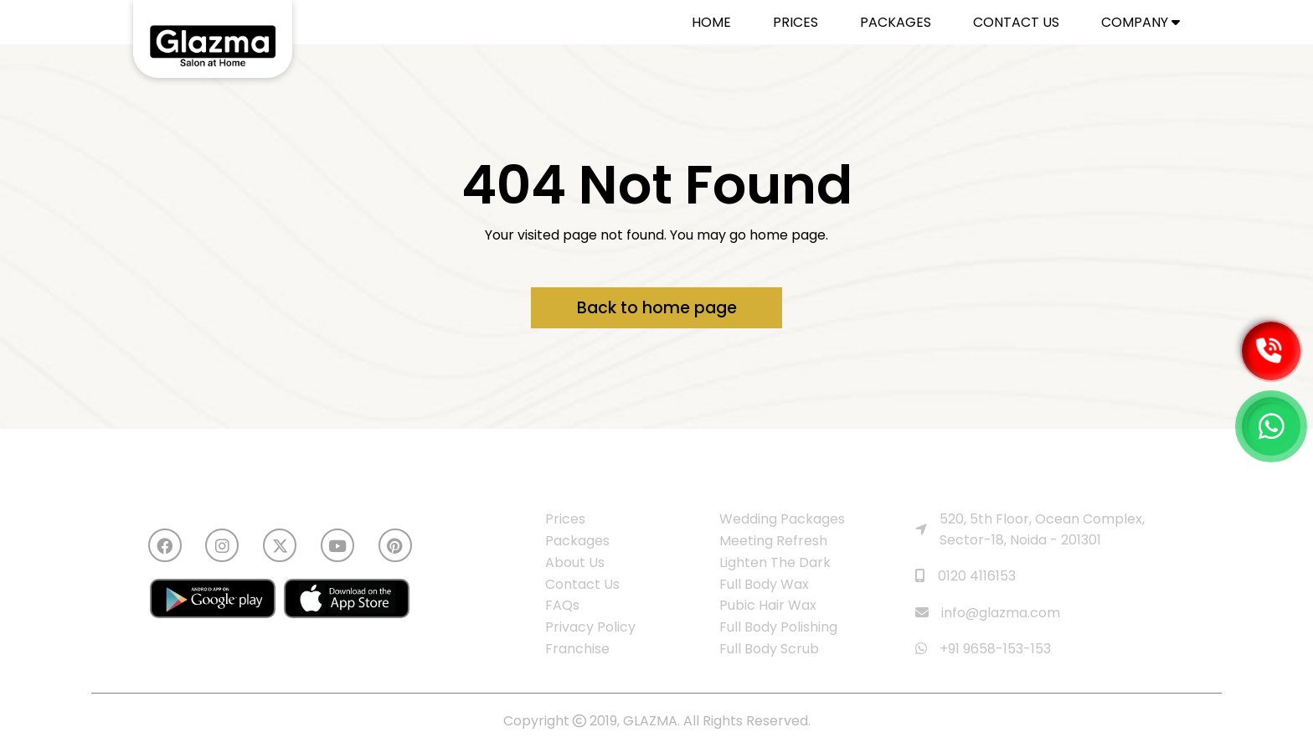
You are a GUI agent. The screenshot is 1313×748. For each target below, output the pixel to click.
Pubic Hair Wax (767, 605)
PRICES (795, 22)
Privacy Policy (590, 627)
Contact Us (582, 584)
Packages (577, 540)
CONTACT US (1016, 22)
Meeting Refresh (773, 540)
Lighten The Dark (775, 562)
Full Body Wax (764, 584)
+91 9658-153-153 (983, 648)
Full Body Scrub (769, 648)
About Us (575, 562)
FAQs (562, 605)
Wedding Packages (782, 519)
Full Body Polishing (778, 627)
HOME (711, 22)
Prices (565, 519)
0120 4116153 (965, 575)
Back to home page (657, 308)
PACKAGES (895, 22)
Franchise (577, 648)
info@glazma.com (987, 612)
